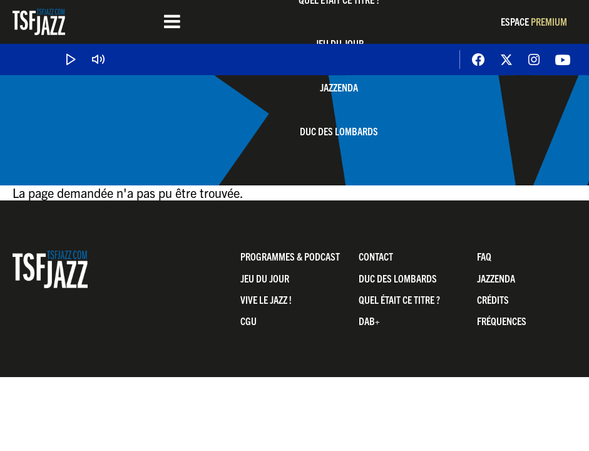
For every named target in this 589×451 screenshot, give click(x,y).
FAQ (484, 256)
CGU (248, 320)
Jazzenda (339, 87)
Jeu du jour (264, 278)
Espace (534, 21)
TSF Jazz (39, 22)
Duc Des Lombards (339, 131)
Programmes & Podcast (290, 256)
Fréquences (501, 320)
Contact (376, 256)
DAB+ (369, 320)
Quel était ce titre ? (399, 299)
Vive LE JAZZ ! (266, 299)
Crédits (493, 299)
